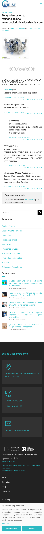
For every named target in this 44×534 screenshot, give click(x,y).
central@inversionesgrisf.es (17, 430)
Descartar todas (11, 528)
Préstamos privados (10, 249)
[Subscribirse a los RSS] (18, 459)
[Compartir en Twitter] (20, 69)
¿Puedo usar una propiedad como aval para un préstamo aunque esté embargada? (25, 283)
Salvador (7, 90)
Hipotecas (6, 244)
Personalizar (6, 523)
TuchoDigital (20, 470)
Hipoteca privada (9, 240)
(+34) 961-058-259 (13, 406)
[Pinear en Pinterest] (28, 69)
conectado (30, 199)
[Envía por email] (24, 69)
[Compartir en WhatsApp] (11, 69)
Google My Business (8, 461)
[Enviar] (40, 212)
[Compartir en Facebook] (16, 69)
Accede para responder (32, 99)
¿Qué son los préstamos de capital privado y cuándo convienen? (25, 294)
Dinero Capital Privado (12, 231)
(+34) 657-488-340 (13, 401)
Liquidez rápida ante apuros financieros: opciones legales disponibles (25, 314)
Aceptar (31, 528)
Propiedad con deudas (12, 258)
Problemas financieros (11, 253)
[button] (40, 4)
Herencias (6, 235)
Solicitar (5, 262)
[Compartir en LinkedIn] (32, 69)
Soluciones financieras (12, 267)
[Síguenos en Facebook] (14, 459)
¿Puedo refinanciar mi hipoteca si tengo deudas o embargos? (25, 325)
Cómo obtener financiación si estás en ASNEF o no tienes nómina (25, 304)
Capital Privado (8, 12)
